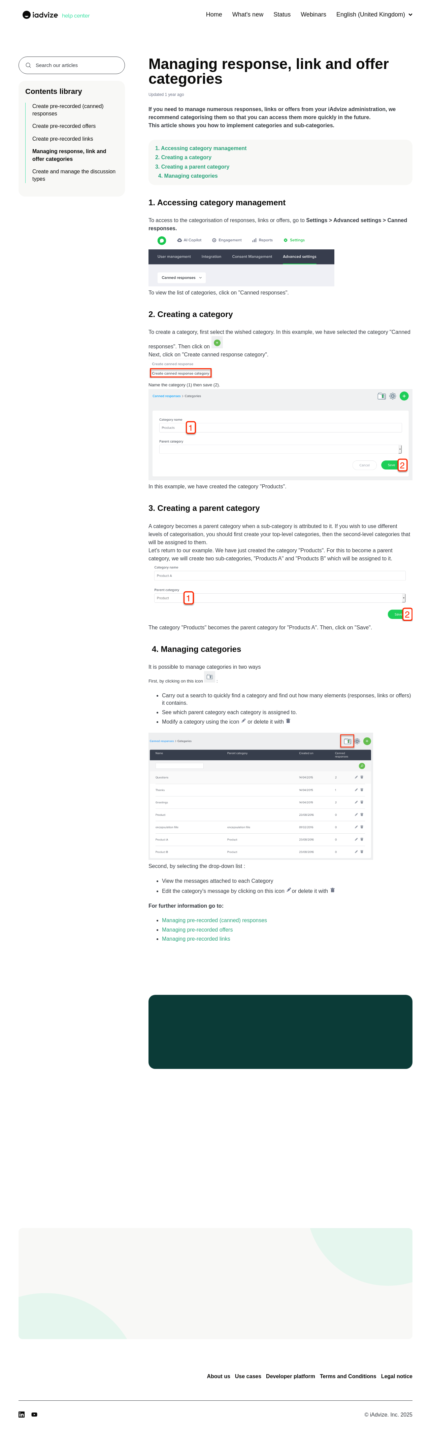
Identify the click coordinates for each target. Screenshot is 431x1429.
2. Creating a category (183, 157)
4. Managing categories (186, 176)
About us (218, 1376)
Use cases (248, 1376)
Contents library (53, 91)
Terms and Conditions (348, 1376)
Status (282, 14)
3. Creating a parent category (192, 167)
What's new (247, 14)
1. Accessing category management (201, 148)
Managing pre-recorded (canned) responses (214, 920)
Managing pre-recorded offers (197, 930)
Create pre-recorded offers (64, 126)
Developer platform (290, 1376)
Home (214, 14)
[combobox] (72, 65)
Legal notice (396, 1376)
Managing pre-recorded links (196, 939)
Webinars (313, 14)
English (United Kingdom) (374, 14)
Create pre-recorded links (62, 139)
